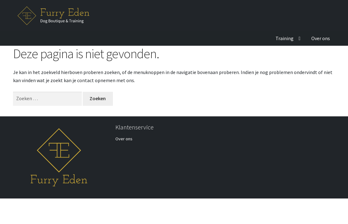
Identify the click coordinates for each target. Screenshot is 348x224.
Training (285, 38)
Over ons (320, 38)
